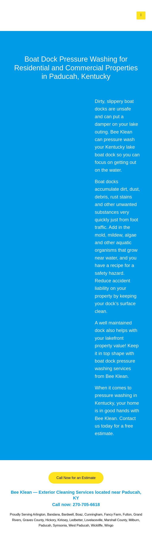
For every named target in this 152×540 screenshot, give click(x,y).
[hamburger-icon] (141, 15)
